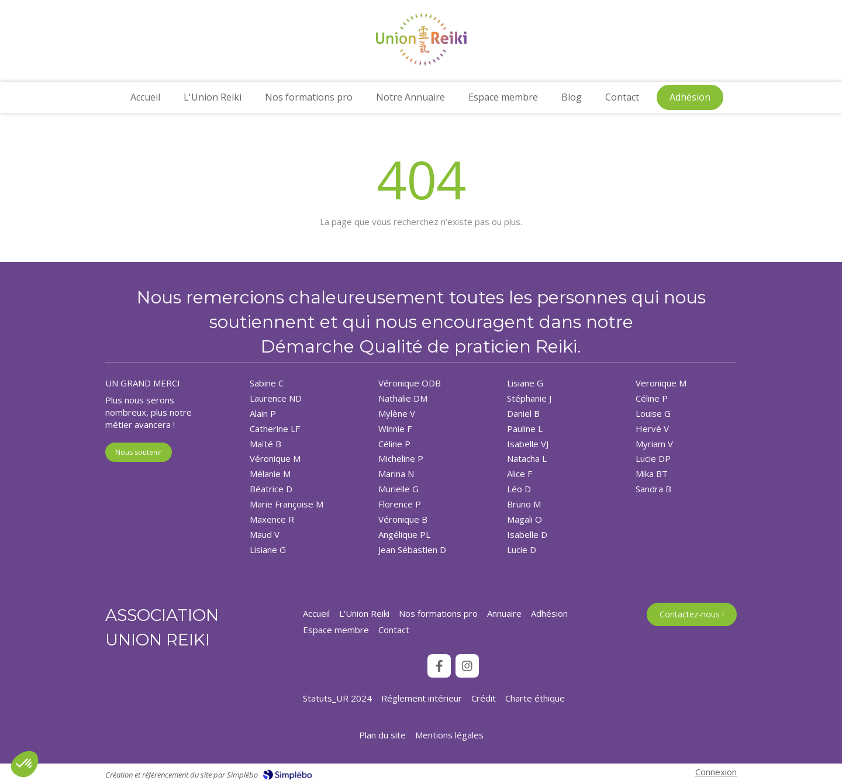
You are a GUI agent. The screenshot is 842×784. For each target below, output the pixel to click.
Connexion (716, 772)
